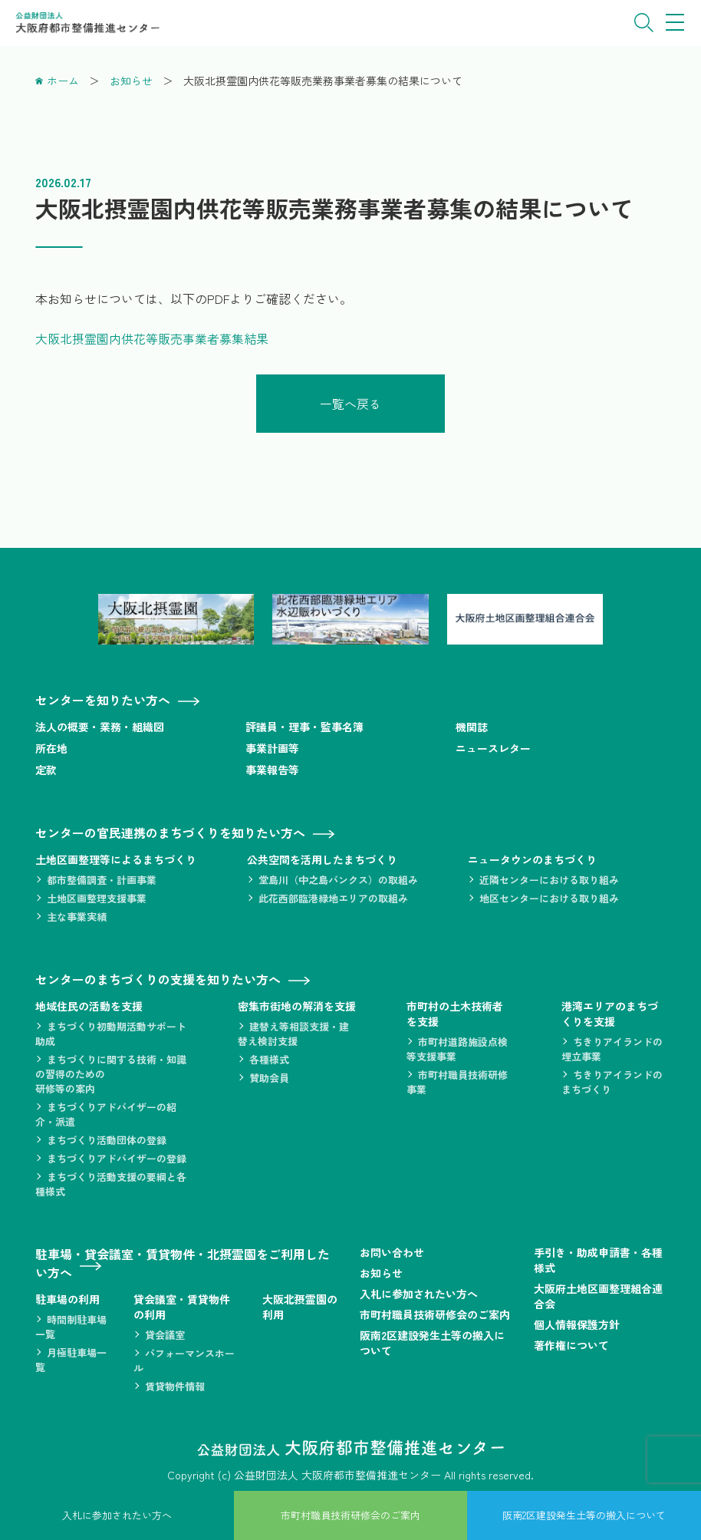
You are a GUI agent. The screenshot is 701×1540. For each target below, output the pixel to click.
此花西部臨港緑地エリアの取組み (333, 897)
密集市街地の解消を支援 (297, 1005)
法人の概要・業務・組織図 (99, 726)
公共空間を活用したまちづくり (322, 858)
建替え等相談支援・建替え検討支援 (293, 1032)
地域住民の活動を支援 (89, 1005)
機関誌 (472, 726)
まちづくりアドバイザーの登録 (116, 1157)
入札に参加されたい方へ (419, 1293)
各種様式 (269, 1058)
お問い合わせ (392, 1251)
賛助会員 (269, 1077)
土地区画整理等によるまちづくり (115, 858)
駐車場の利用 (67, 1298)
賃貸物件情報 (175, 1385)
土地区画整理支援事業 (96, 897)
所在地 (51, 747)
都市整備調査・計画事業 (101, 879)
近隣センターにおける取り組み (549, 879)
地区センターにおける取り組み (549, 897)
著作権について (571, 1344)
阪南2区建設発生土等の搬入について (432, 1342)
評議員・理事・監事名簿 (304, 726)
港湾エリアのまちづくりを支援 (609, 1013)
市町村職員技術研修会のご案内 (435, 1313)
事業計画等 (272, 747)
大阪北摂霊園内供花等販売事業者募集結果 (151, 338)
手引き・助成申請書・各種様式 (598, 1259)
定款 (46, 769)
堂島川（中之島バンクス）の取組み (338, 879)
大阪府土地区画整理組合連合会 (598, 1295)
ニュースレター (493, 747)
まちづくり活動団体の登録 (106, 1139)
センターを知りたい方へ (102, 699)
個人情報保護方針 (577, 1323)
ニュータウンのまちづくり (532, 858)
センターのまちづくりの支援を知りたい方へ (158, 978)
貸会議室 (165, 1334)
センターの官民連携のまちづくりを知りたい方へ (170, 832)
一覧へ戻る (350, 403)
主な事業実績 (77, 916)
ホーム (63, 80)
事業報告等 (272, 769)
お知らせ (131, 80)
